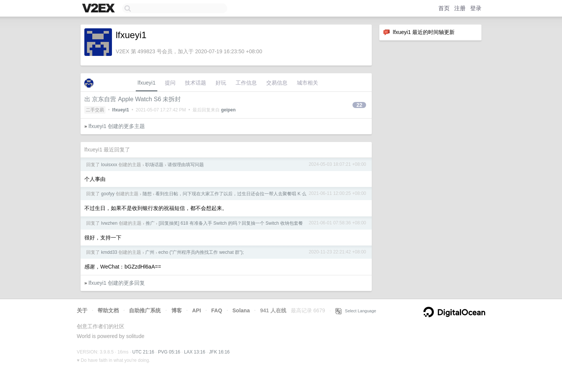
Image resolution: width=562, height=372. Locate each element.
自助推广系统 (145, 310)
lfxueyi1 (146, 83)
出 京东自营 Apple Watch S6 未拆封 (132, 99)
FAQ (216, 310)
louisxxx (109, 164)
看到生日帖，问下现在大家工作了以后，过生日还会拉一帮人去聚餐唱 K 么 (230, 193)
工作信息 (246, 83)
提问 (170, 83)
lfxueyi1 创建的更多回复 (116, 283)
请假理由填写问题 (186, 164)
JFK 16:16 (219, 352)
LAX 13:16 (194, 352)
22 (359, 105)
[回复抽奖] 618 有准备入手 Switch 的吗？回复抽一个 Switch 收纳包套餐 (230, 223)
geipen (228, 110)
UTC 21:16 (143, 352)
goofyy (107, 193)
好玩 (221, 83)
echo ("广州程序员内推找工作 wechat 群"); (201, 252)
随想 (147, 193)
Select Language (355, 311)
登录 (475, 8)
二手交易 (95, 110)
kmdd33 (109, 252)
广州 (149, 252)
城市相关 (307, 83)
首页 (444, 8)
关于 (82, 310)
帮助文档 (108, 310)
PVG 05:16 (169, 352)
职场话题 (154, 164)
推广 (150, 223)
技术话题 (195, 83)
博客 (176, 310)
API (196, 310)
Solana (241, 310)
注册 (460, 8)
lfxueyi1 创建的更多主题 (116, 126)
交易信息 (276, 83)
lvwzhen (109, 223)
